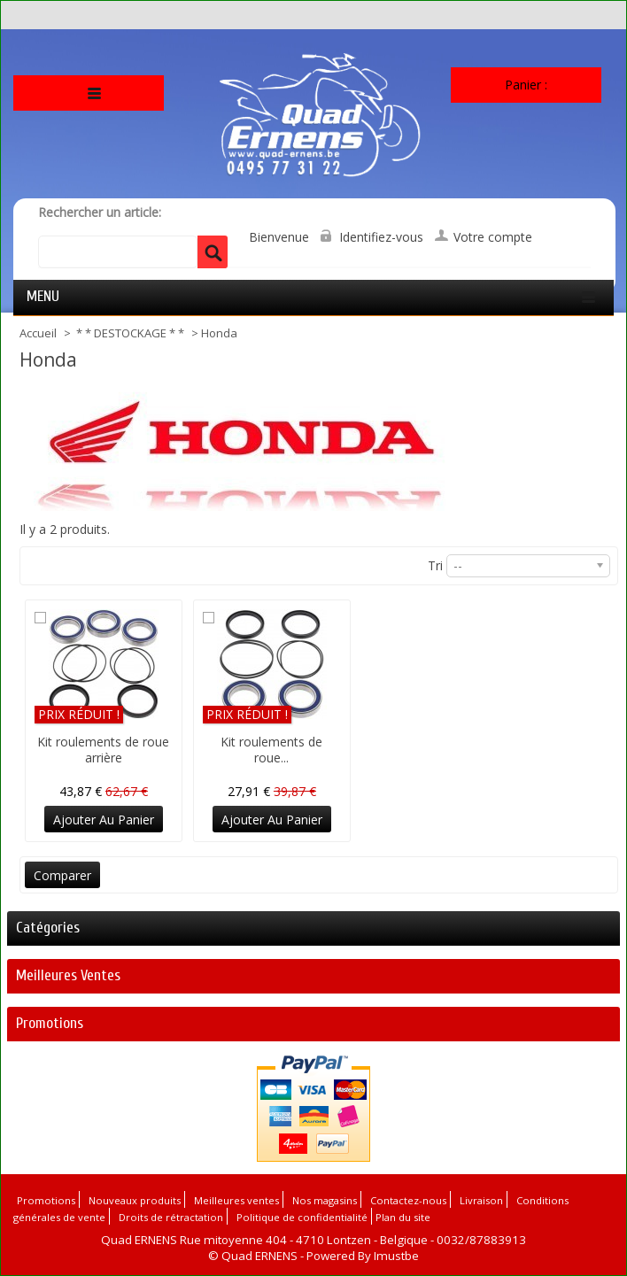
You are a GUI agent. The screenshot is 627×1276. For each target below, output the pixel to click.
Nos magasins (324, 1200)
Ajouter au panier (103, 819)
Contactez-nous (408, 1200)
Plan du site (402, 1217)
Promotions (49, 1023)
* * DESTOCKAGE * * (131, 333)
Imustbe (396, 1256)
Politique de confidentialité (302, 1217)
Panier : (526, 84)
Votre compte (492, 236)
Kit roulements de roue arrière (103, 749)
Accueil (39, 333)
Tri (435, 565)
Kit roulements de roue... (271, 749)
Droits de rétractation (171, 1217)
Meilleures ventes (68, 975)
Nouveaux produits (135, 1200)
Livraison (481, 1200)
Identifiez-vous (381, 236)
